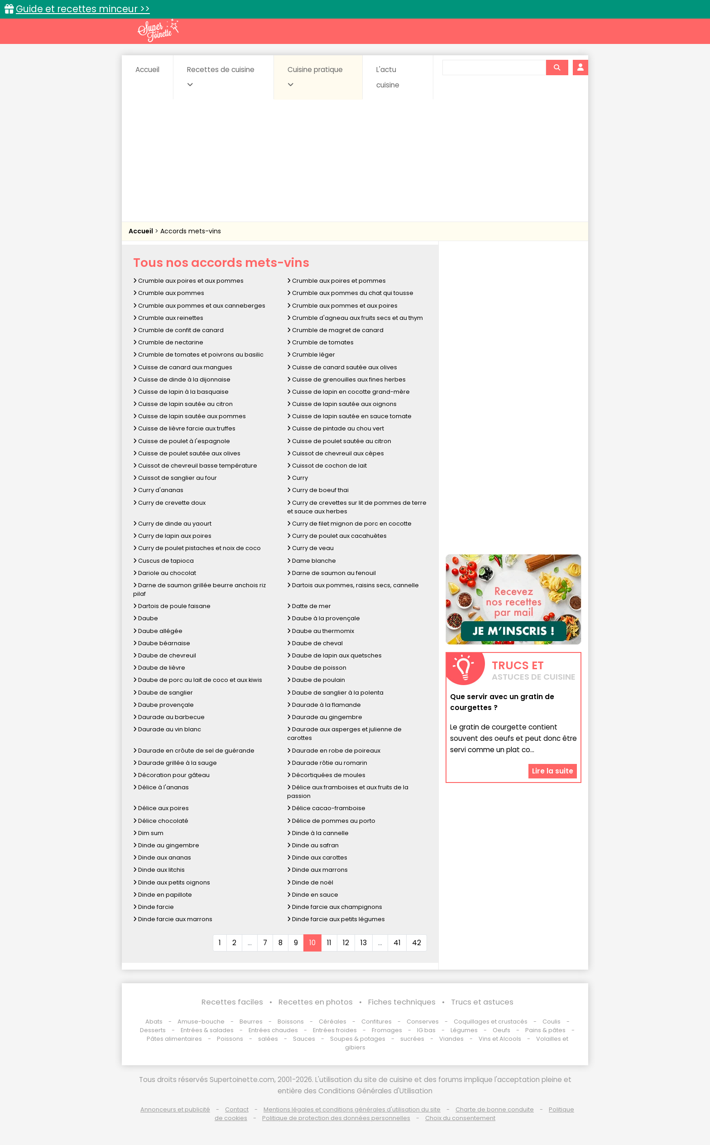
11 (329, 942)
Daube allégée (157, 631)
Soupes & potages (357, 1039)
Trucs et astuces (482, 1002)
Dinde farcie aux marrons (172, 919)
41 (397, 942)
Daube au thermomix (320, 631)
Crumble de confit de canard (178, 330)
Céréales (332, 1021)
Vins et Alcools (500, 1039)
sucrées (412, 1039)
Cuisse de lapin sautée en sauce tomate (349, 416)
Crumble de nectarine (168, 342)
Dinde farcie (153, 907)
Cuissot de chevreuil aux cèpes (335, 453)
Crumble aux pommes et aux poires (342, 305)
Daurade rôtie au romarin (327, 763)
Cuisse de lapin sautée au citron (183, 404)
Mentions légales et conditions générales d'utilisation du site (352, 1109)
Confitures (376, 1021)
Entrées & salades (207, 1030)
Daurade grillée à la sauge (175, 763)
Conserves (423, 1021)
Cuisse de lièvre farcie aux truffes (184, 428)
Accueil (147, 69)
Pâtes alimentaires (174, 1039)
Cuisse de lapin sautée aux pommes (189, 416)
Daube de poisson (316, 668)
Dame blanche (311, 561)
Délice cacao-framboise (326, 808)
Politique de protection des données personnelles (336, 1118)
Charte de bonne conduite (495, 1109)
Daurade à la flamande (324, 705)
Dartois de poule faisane (172, 606)
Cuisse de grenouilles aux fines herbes (346, 379)
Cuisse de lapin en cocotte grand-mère (348, 392)
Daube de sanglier (163, 692)
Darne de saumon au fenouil (331, 573)
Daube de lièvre (159, 668)
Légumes (464, 1030)
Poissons (230, 1039)
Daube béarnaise (161, 643)
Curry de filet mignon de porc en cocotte (349, 523)
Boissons (291, 1021)
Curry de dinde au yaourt (172, 523)
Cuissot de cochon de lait (327, 465)
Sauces (304, 1039)
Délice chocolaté (160, 821)
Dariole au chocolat (164, 573)
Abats (154, 1021)
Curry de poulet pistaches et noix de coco (197, 548)
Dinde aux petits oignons (171, 882)
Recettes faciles (232, 1002)
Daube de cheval (315, 643)
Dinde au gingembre (166, 845)
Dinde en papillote (162, 895)
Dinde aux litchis (159, 870)
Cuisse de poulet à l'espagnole (181, 441)
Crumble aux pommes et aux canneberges (199, 305)
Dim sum (148, 833)
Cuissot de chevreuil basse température (195, 465)
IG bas (426, 1030)
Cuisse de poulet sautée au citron (339, 441)
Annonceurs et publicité (175, 1109)
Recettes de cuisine (220, 76)
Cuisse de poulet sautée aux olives (186, 453)
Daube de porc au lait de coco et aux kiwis (197, 680)
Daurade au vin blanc (167, 729)
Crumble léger (311, 354)
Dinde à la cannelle (318, 833)
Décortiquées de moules (326, 775)
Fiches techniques (402, 1002)
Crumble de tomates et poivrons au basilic (198, 354)
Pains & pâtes (545, 1030)
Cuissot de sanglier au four (175, 478)
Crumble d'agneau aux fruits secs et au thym (355, 318)
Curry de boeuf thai (318, 490)
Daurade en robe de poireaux (333, 750)
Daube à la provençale (323, 618)
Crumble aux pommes (168, 293)
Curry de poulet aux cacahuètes (337, 536)
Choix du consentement (460, 1118)
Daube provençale (163, 705)
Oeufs (502, 1030)
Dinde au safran (313, 845)
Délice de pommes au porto (331, 821)
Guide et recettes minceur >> (83, 8)
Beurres (251, 1021)
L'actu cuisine (387, 77)
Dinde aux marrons (317, 870)
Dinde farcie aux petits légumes (336, 919)
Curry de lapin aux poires (172, 536)
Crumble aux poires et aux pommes (188, 281)
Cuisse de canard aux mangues (182, 367)
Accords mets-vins (190, 231)
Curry (297, 478)
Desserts (153, 1030)
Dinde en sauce (312, 895)
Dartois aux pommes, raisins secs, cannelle (353, 585)
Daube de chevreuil (164, 655)
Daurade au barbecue (169, 717)
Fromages (387, 1030)
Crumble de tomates (320, 342)
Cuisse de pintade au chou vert (335, 428)
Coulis (551, 1021)
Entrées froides (335, 1030)
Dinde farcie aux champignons (334, 907)
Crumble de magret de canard (335, 330)
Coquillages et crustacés (491, 1021)
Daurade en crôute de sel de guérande (193, 750)
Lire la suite (552, 771)
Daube (145, 618)
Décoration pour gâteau (171, 775)
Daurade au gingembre (324, 717)
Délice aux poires (161, 808)
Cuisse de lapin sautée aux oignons (342, 404)
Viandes (451, 1039)
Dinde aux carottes (317, 857)
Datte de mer (309, 606)
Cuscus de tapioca (163, 561)
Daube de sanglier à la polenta (335, 692)
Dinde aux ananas (162, 857)
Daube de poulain (316, 680)
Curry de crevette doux (169, 503)
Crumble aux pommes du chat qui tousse (350, 293)
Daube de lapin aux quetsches (334, 655)
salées (268, 1039)
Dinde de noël (310, 882)
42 (416, 942)
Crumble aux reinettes (168, 318)
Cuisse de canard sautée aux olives (342, 367)
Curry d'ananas (158, 490)
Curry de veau (310, 548)
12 (346, 942)
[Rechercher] (557, 67)
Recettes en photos (315, 1002)
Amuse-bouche (201, 1021)
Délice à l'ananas (161, 787)
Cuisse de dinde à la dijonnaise (181, 379)
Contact (237, 1109)
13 (363, 942)
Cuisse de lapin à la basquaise (181, 392)
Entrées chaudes (273, 1030)
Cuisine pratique (315, 76)
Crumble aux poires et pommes (336, 281)
